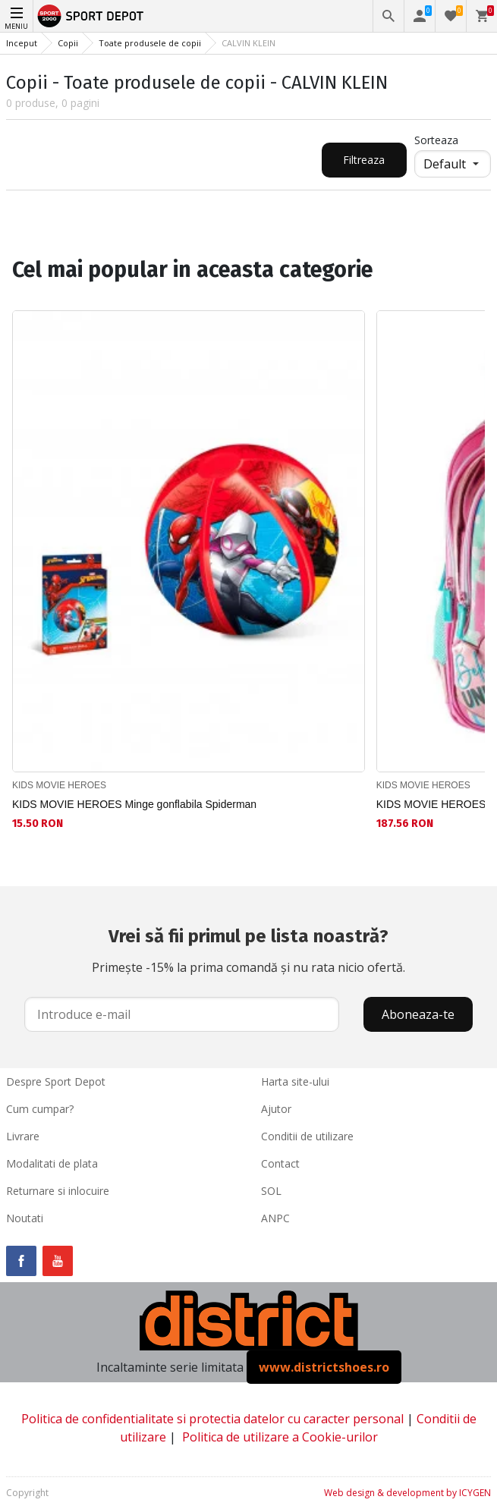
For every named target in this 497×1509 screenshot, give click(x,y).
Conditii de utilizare (307, 1136)
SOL (271, 1191)
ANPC (275, 1218)
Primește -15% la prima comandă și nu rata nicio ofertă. (248, 949)
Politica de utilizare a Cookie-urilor (280, 1437)
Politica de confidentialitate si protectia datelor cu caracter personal (212, 1418)
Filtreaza (364, 159)
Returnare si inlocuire (57, 1191)
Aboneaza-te (418, 1014)
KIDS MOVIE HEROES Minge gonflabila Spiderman (134, 804)
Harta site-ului (295, 1081)
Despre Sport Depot (55, 1081)
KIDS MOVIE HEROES (59, 785)
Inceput (21, 43)
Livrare (22, 1136)
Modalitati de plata (52, 1163)
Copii (68, 43)
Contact (280, 1163)
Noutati (24, 1218)
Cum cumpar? (40, 1109)
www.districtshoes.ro (324, 1367)
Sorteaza (436, 140)
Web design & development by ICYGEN (407, 1492)
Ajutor (276, 1109)
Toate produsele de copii (150, 43)
